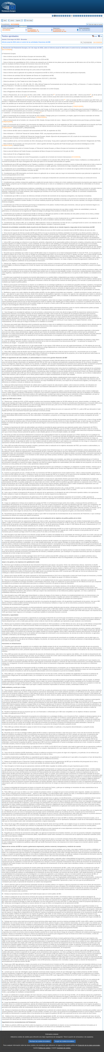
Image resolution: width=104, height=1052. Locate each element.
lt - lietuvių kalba (80, 16)
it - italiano (76, 16)
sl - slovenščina (97, 16)
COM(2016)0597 (7, 128)
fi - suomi (99, 16)
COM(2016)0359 (7, 121)
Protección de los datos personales (89, 1048)
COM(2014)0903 (78, 106)
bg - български (53, 16)
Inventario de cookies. (64, 1050)
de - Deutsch (61, 16)
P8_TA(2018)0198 (84, 30)
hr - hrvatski (74, 16)
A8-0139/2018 (6, 30)
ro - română (93, 16)
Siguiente (18, 20)
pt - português (91, 16)
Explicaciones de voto (59, 31)
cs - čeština (57, 16)
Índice (4, 20)
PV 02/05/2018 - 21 (32, 30)
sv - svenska (101, 16)
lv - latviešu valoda (78, 16)
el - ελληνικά (65, 16)
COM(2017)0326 (7, 145)
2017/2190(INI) (15, 24)
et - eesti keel (63, 16)
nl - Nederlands (86, 16)
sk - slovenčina (95, 16)
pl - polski (89, 16)
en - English (67, 16)
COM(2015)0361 (41, 117)
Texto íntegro (29, 20)
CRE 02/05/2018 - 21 (33, 31)
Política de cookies (44, 1050)
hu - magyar (82, 16)
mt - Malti (84, 16)
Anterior (12, 20)
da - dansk (59, 16)
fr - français (70, 16)
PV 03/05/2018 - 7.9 (58, 30)
